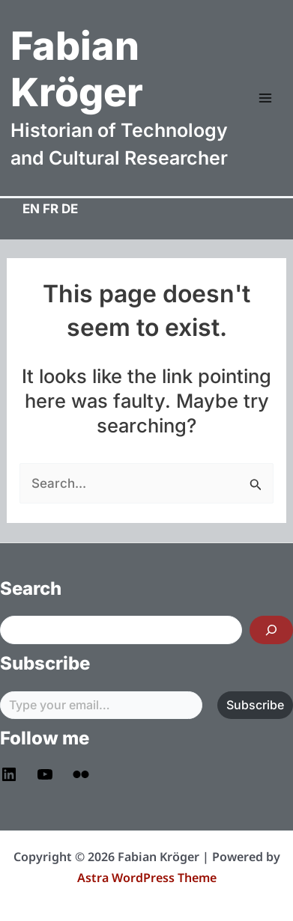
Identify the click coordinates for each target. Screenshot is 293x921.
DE (69, 208)
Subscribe (255, 704)
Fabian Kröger (76, 69)
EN (31, 208)
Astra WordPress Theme (147, 877)
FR (50, 208)
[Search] (271, 630)
